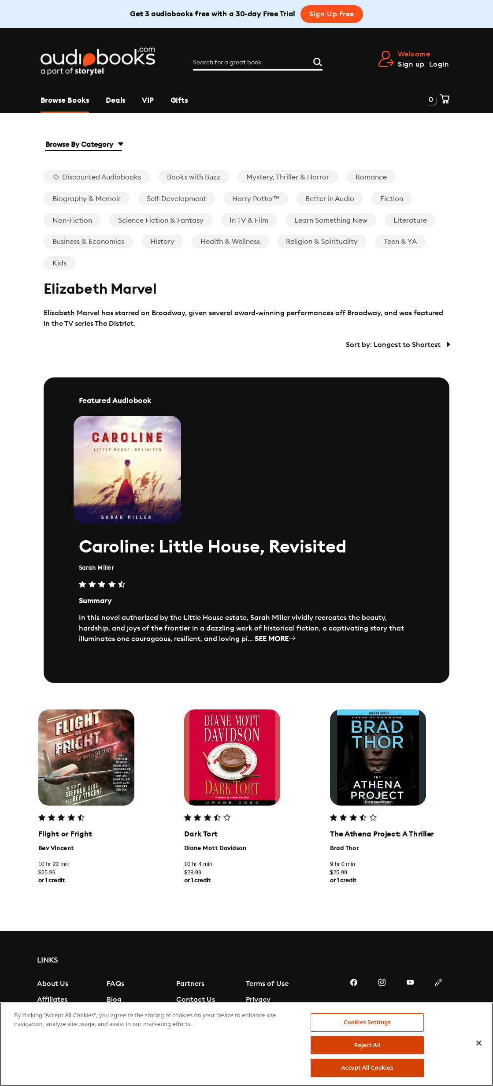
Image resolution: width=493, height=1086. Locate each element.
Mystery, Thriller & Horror (287, 177)
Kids (59, 263)
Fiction (391, 198)
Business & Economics (88, 241)
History (162, 241)
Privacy (258, 999)
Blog (114, 999)
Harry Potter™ (255, 198)
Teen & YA (400, 241)
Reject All (367, 1045)
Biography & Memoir (86, 198)
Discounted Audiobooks (96, 177)
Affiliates (52, 999)
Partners (190, 983)
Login (439, 64)
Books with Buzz (193, 177)
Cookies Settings (367, 1022)
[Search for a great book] (257, 63)
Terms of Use (267, 983)
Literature (410, 220)
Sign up (411, 64)
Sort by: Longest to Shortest (397, 344)
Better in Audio (329, 198)
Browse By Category (83, 144)
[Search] (317, 61)
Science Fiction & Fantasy (161, 220)
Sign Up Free (331, 14)
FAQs (115, 983)
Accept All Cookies (367, 1067)
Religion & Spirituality (322, 241)
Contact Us (195, 999)
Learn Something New (330, 220)
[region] (246, 1044)
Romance (371, 177)
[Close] (479, 1043)
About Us (52, 983)
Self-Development (176, 198)
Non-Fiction (72, 220)
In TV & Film (249, 220)
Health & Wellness (230, 241)
